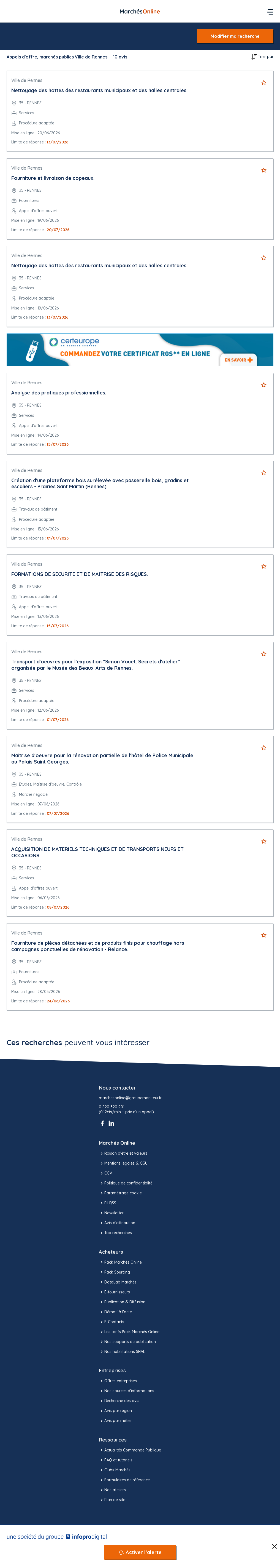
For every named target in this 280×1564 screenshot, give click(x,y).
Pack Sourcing (114, 1272)
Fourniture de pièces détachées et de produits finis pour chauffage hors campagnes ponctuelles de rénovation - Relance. (97, 946)
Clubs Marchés (115, 1470)
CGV (105, 1173)
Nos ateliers (112, 1490)
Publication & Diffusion (122, 1302)
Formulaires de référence (124, 1480)
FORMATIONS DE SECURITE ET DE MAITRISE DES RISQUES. (79, 574)
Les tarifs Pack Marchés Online (129, 1332)
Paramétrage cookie (120, 1193)
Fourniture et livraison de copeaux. (52, 178)
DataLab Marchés (118, 1282)
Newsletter (111, 1213)
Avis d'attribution (117, 1223)
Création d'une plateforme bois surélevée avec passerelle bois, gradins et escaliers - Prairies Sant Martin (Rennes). (100, 483)
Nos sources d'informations (126, 1391)
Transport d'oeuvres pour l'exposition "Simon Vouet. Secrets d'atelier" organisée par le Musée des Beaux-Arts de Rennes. (95, 664)
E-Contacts (111, 1322)
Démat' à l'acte (115, 1312)
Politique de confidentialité (126, 1183)
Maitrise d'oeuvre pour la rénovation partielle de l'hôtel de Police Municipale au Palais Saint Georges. (102, 758)
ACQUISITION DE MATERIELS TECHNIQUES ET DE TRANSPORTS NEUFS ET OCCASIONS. (97, 852)
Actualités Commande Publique (130, 1450)
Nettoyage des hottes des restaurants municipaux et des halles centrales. (99, 90)
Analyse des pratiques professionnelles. (58, 392)
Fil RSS (107, 1203)
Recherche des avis (119, 1401)
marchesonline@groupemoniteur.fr (130, 1098)
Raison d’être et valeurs (123, 1153)
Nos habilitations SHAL (122, 1351)
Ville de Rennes (26, 80)
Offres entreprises (118, 1381)
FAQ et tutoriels (115, 1460)
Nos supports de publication (127, 1341)
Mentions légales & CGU (123, 1163)
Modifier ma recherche (235, 36)
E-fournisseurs (114, 1292)
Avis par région (115, 1411)
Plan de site (112, 1499)
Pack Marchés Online (120, 1262)
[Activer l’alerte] (140, 1552)
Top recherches (115, 1233)
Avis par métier (115, 1421)
